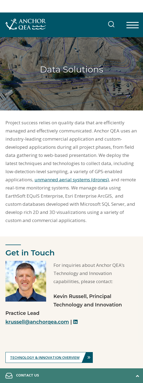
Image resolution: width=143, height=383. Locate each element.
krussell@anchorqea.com (37, 322)
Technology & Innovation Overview (51, 357)
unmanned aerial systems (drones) (71, 179)
